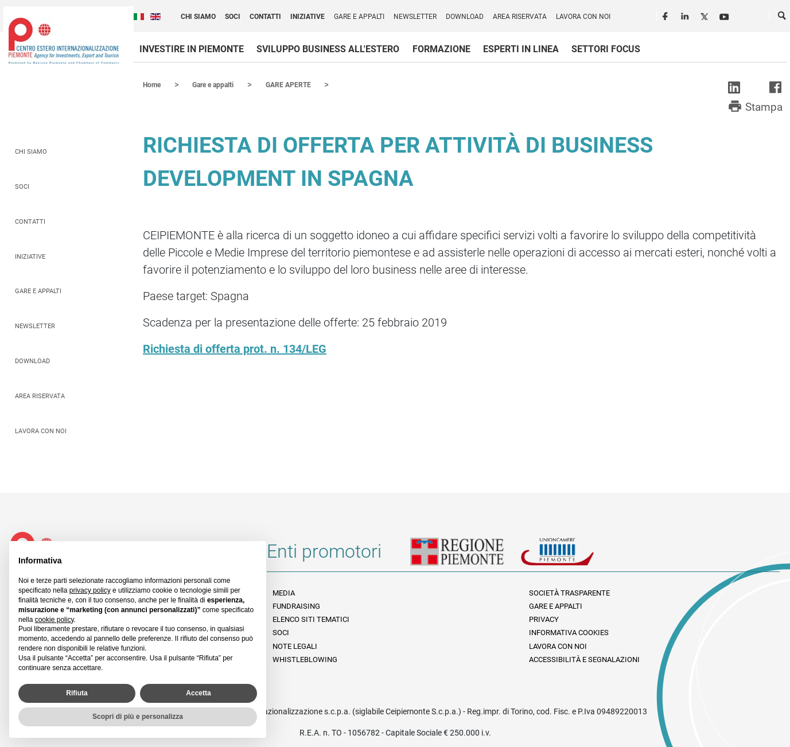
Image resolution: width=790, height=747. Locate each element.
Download (465, 17)
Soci (232, 17)
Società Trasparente (569, 592)
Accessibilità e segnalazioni (584, 659)
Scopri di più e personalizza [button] (137, 717)
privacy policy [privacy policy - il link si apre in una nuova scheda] (90, 590)
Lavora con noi (583, 17)
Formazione (441, 49)
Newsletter (415, 17)
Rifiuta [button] (76, 693)
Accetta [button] (198, 693)
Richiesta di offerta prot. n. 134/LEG (234, 348)
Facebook (667, 15)
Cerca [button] (782, 18)
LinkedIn (686, 15)
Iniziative (307, 17)
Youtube (725, 15)
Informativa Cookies (569, 632)
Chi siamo (198, 17)
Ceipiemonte (64, 41)
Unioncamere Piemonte (573, 555)
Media (284, 592)
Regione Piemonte (465, 555)
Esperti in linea (521, 49)
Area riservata (520, 17)
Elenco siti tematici (311, 618)
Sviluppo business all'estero (327, 49)
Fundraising (296, 605)
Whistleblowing (305, 659)
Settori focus (605, 49)
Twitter (706, 15)
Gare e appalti (359, 17)
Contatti (265, 17)
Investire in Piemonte (191, 49)
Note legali (295, 645)
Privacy (544, 618)
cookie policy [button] (54, 620)
